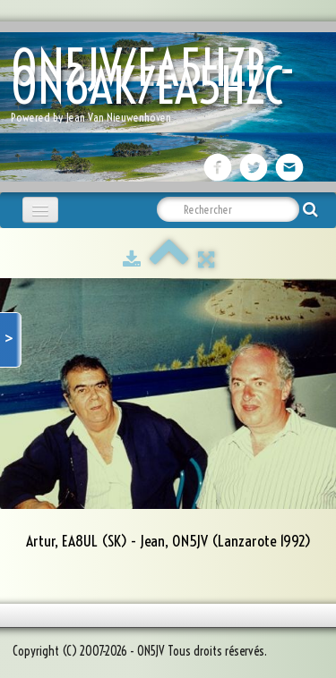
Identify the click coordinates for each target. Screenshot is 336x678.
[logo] (168, 90)
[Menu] (40, 210)
